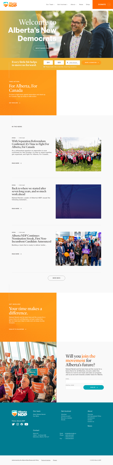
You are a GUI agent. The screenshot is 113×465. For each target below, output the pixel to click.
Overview (90, 414)
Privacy (55, 460)
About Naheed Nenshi (39, 414)
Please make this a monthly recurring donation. (61, 67)
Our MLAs (36, 416)
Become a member (66, 418)
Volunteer (64, 414)
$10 (48, 62)
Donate (63, 420)
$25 (59, 62)
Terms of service (45, 460)
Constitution (91, 418)
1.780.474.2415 (69, 437)
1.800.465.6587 (69, 435)
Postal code (70, 385)
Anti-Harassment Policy (94, 416)
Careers (90, 420)
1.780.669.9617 (69, 438)
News (90, 426)
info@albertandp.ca (70, 433)
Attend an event (66, 416)
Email (67, 379)
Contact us (91, 421)
